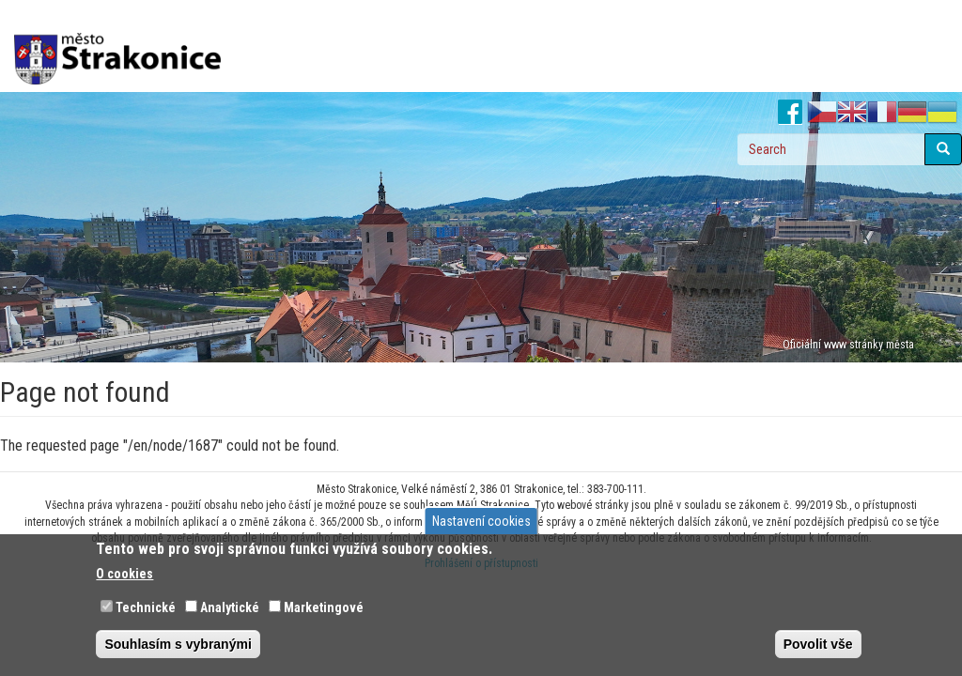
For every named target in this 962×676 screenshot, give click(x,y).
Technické (146, 607)
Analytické (229, 607)
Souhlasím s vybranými (177, 644)
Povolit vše (818, 644)
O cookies (124, 573)
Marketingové (324, 607)
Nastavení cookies (481, 521)
